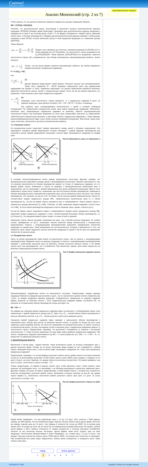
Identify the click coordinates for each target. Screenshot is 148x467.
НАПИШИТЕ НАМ (16, 465)
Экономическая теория (124, 10)
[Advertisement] (121, 54)
